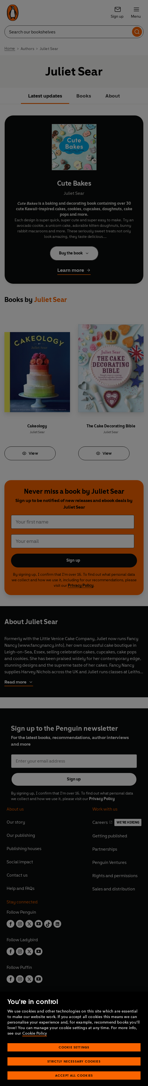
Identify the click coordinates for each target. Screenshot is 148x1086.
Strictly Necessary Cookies (74, 1068)
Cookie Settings (74, 1054)
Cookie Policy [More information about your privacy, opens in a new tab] (34, 1040)
